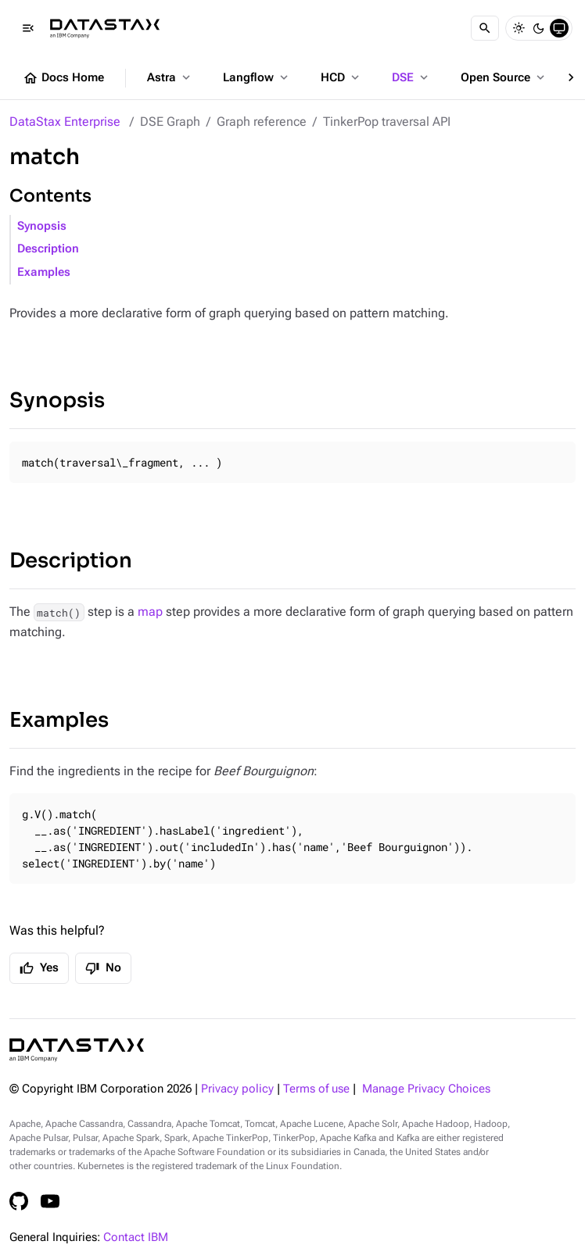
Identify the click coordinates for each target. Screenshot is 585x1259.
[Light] (518, 28)
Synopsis (41, 226)
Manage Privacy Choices (426, 1089)
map (150, 611)
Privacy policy (237, 1089)
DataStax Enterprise (64, 121)
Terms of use (316, 1089)
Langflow (257, 77)
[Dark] (538, 28)
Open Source (504, 77)
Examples (43, 272)
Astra (170, 77)
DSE (411, 77)
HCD (341, 77)
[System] (559, 28)
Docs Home (63, 78)
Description (48, 249)
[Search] (485, 28)
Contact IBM (135, 1237)
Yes (39, 968)
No (103, 968)
